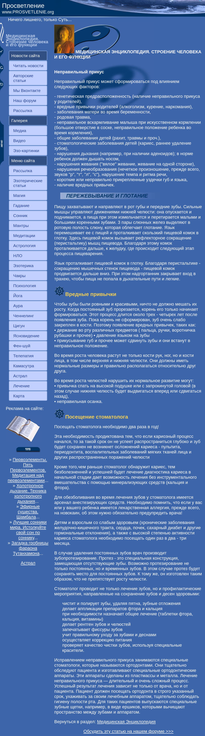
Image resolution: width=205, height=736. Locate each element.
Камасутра (23, 365)
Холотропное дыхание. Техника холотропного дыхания (28, 493)
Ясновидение (26, 335)
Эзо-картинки (26, 150)
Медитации (24, 235)
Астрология (24, 245)
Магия (19, 195)
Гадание (21, 205)
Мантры (21, 225)
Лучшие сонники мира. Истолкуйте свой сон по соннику (28, 530)
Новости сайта (25, 55)
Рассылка (22, 110)
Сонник (20, 215)
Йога (17, 295)
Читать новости (28, 65)
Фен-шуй (21, 345)
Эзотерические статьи (27, 183)
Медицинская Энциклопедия (126, 721)
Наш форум (24, 100)
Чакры (19, 275)
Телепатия (23, 355)
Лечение (21, 386)
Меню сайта (23, 160)
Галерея (19, 120)
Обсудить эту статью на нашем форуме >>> (128, 731)
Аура (18, 305)
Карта (18, 396)
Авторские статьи (23, 78)
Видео (19, 140)
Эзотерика (23, 265)
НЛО (17, 255)
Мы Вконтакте (27, 90)
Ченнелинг (23, 315)
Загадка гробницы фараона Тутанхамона (29, 548)
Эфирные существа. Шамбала (28, 511)
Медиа (19, 130)
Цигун (19, 325)
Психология (24, 285)
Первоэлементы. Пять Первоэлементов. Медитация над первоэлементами (27, 470)
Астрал (20, 376)
